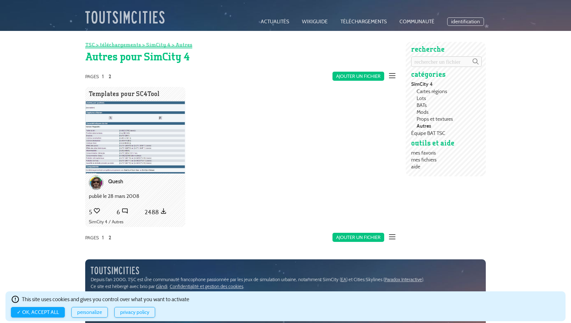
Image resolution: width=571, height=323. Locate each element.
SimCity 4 (422, 84)
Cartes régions (432, 91)
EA (343, 279)
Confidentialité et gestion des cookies (206, 286)
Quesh (115, 181)
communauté (416, 22)
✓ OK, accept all (38, 312)
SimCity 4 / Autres (106, 221)
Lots (421, 98)
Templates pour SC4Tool (124, 93)
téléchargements (363, 22)
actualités (275, 22)
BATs (422, 105)
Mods (423, 112)
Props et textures (435, 119)
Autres (424, 126)
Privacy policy (134, 312)
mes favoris (423, 152)
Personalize (89, 312)
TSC (90, 44)
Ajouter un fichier (358, 76)
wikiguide (315, 22)
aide (415, 166)
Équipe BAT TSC (428, 133)
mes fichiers (424, 159)
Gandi (162, 286)
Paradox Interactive (403, 279)
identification (465, 22)
